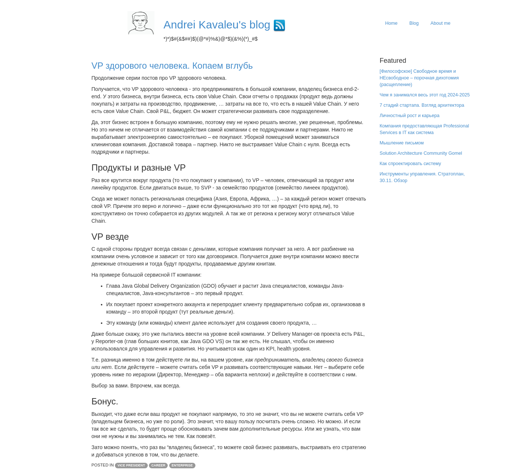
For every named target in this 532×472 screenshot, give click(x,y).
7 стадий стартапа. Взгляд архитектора (422, 105)
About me (440, 23)
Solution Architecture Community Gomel (421, 153)
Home (391, 23)
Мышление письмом (402, 143)
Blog (414, 23)
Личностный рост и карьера (410, 115)
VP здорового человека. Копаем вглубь (172, 66)
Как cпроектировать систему (410, 163)
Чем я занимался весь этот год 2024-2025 (425, 95)
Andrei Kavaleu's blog (217, 24)
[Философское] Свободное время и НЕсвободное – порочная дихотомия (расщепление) (419, 78)
